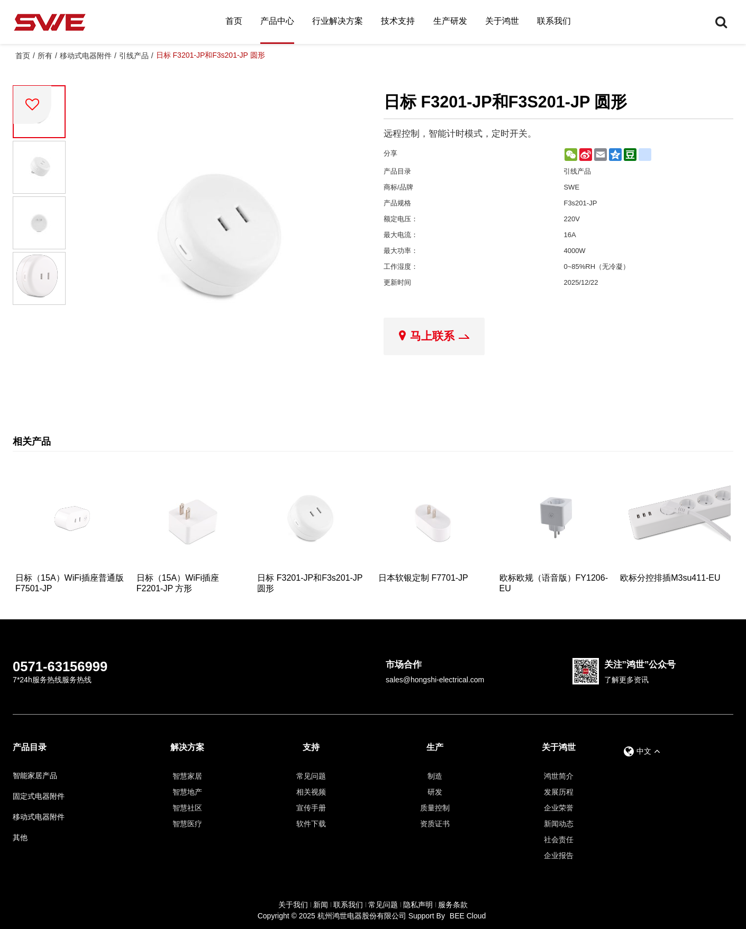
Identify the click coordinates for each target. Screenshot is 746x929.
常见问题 (311, 776)
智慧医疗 (187, 823)
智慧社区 (187, 808)
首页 (233, 20)
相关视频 (311, 792)
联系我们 (554, 20)
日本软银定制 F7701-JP (423, 577)
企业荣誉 (559, 808)
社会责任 (559, 839)
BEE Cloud (468, 916)
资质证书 (435, 823)
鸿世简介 (559, 776)
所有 (45, 55)
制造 (434, 776)
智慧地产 (187, 792)
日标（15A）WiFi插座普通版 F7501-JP (69, 583)
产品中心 (277, 20)
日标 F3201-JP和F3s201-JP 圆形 (309, 583)
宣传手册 (311, 808)
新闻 (320, 904)
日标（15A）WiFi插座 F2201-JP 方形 (178, 583)
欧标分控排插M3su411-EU (670, 577)
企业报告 (559, 855)
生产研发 (450, 20)
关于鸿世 (502, 20)
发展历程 (559, 792)
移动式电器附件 (86, 55)
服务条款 (453, 904)
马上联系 (432, 336)
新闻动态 (559, 823)
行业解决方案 (337, 20)
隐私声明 (418, 904)
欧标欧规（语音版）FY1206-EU (553, 583)
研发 (434, 792)
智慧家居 (187, 776)
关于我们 (293, 904)
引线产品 (134, 55)
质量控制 (435, 808)
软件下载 (311, 823)
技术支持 (398, 20)
